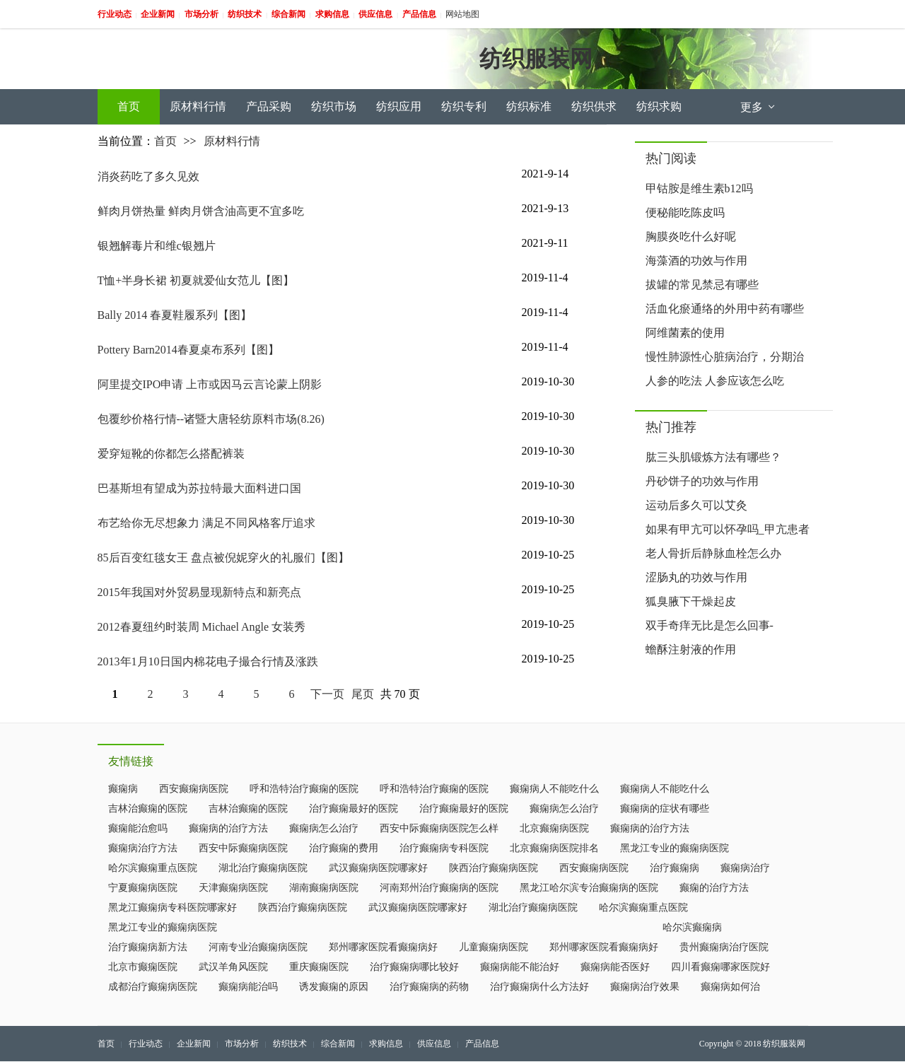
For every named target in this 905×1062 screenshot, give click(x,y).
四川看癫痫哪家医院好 (720, 967)
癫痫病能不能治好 (519, 967)
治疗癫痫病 (674, 868)
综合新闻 (338, 1044)
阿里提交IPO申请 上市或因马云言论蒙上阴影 (210, 384)
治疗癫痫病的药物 (429, 986)
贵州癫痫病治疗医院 (724, 947)
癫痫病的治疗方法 (228, 828)
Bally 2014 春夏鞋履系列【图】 (175, 315)
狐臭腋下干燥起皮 (691, 601)
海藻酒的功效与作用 (696, 261)
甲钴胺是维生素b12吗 (699, 188)
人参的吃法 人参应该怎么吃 (715, 381)
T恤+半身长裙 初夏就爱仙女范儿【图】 (196, 280)
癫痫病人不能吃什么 (554, 788)
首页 (128, 106)
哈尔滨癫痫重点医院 (152, 868)
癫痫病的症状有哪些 (664, 808)
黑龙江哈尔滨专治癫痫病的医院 (589, 887)
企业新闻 (194, 1044)
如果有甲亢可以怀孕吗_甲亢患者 (728, 529)
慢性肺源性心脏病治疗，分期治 (725, 357)
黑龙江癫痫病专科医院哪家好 (172, 907)
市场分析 (242, 1044)
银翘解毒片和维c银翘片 (157, 246)
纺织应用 (398, 106)
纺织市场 (333, 106)
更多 (758, 107)
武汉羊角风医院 (233, 967)
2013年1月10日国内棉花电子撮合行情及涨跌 (208, 661)
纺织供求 (594, 106)
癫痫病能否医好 (615, 967)
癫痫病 (123, 788)
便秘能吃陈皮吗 (685, 212)
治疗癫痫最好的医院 (353, 808)
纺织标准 (528, 106)
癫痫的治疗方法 (714, 887)
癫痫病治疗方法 (142, 848)
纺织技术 (290, 1044)
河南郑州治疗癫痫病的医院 (439, 887)
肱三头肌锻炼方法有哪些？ (713, 457)
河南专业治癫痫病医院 (258, 947)
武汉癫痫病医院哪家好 (378, 868)
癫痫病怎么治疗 (564, 808)
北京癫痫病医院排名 (554, 848)
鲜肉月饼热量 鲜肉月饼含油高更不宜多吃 (201, 211)
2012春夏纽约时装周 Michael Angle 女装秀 (202, 627)
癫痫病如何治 (730, 986)
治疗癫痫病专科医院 (444, 848)
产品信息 (482, 1044)
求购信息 (386, 1044)
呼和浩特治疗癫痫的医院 (304, 788)
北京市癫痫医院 (142, 967)
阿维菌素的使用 (685, 333)
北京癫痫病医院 (554, 828)
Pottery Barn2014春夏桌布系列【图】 (188, 350)
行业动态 (146, 1044)
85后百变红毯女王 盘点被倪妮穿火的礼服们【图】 (223, 558)
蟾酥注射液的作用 (691, 649)
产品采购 (268, 106)
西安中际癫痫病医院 (243, 848)
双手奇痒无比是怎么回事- (709, 625)
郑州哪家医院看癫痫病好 (383, 947)
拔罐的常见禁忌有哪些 (702, 285)
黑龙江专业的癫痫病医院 (674, 848)
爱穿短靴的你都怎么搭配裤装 (171, 454)
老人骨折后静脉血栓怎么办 (713, 553)
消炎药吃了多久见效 (148, 176)
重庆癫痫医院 (319, 967)
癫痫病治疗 (745, 868)
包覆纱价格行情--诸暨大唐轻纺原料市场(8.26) (211, 419)
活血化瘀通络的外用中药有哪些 (725, 309)
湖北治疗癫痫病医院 (263, 868)
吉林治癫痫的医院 (147, 808)
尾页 (362, 694)
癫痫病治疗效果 (644, 986)
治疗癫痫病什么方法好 (539, 986)
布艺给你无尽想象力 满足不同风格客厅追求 (206, 523)
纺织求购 (659, 106)
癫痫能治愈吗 (138, 828)
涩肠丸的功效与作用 (696, 577)
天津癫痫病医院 (233, 887)
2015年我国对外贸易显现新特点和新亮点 (199, 592)
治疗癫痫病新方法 (147, 947)
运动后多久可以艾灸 (696, 505)
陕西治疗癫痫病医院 (493, 868)
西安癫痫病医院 (193, 788)
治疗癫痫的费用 (343, 848)
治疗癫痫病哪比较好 (414, 967)
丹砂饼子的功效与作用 (702, 481)
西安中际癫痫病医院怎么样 (439, 828)
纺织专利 (463, 106)
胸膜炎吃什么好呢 (691, 237)
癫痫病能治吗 (248, 986)
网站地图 (462, 14)
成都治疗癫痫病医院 (152, 986)
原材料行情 (198, 106)
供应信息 (434, 1044)
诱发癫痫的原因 (333, 986)
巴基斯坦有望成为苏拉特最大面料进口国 (199, 488)
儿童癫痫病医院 (493, 947)
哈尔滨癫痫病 (692, 927)
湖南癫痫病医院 (323, 887)
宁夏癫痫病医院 (142, 887)
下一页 (327, 694)
